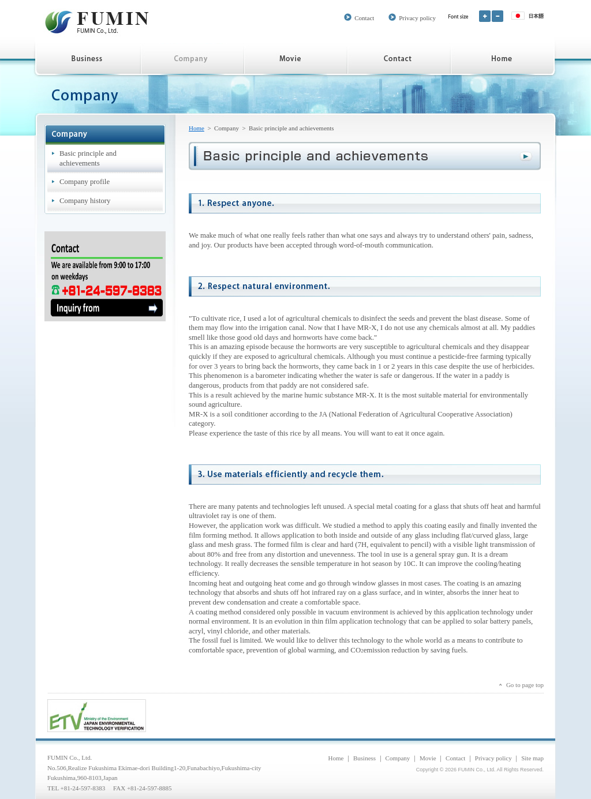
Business (364, 758)
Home (196, 128)
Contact (364, 17)
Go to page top (525, 684)
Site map (532, 758)
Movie (428, 758)
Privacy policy (417, 17)
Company (398, 758)
